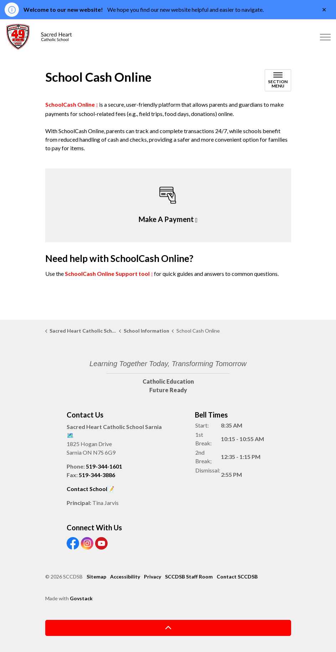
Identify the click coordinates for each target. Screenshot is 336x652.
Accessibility (125, 576)
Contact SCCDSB (237, 576)
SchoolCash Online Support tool (107, 273)
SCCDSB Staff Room (189, 576)
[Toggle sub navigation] (278, 80)
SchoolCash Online (70, 104)
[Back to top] (168, 628)
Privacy (152, 576)
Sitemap (96, 576)
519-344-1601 (104, 466)
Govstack (81, 598)
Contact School (87, 488)
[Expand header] (325, 37)
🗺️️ (70, 435)
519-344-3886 (97, 474)
